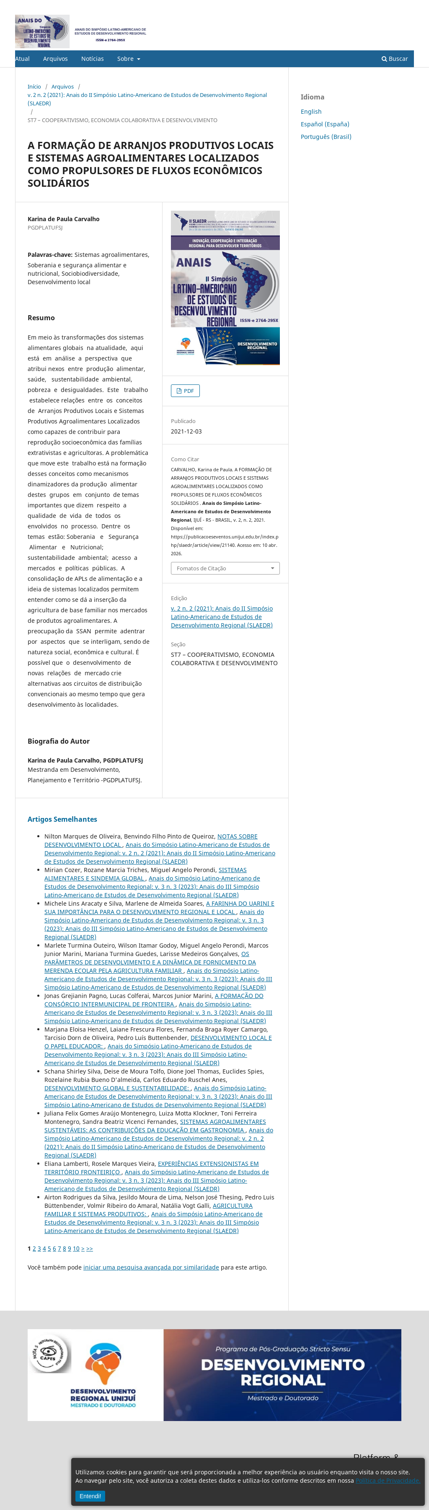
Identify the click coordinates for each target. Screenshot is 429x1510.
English (311, 111)
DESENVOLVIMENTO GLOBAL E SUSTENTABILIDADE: (117, 1088)
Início (34, 86)
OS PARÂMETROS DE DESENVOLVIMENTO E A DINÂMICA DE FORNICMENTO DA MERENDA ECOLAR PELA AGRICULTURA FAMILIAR (150, 962)
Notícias (92, 59)
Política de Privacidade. (388, 1480)
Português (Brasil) (326, 137)
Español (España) (325, 124)
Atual (22, 59)
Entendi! (90, 1496)
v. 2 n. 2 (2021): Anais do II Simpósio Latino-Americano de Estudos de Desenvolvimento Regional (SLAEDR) (147, 99)
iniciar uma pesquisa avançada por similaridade (151, 1267)
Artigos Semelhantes (62, 819)
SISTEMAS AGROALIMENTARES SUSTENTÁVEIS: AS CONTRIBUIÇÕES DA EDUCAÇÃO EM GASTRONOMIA (155, 1126)
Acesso (405, 6)
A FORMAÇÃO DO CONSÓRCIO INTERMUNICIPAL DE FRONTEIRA (154, 1000)
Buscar (395, 59)
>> (89, 1248)
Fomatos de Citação (201, 568)
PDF (188, 390)
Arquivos (55, 59)
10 (76, 1248)
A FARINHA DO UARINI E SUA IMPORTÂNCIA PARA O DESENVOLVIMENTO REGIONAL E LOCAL (159, 907)
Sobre (126, 59)
